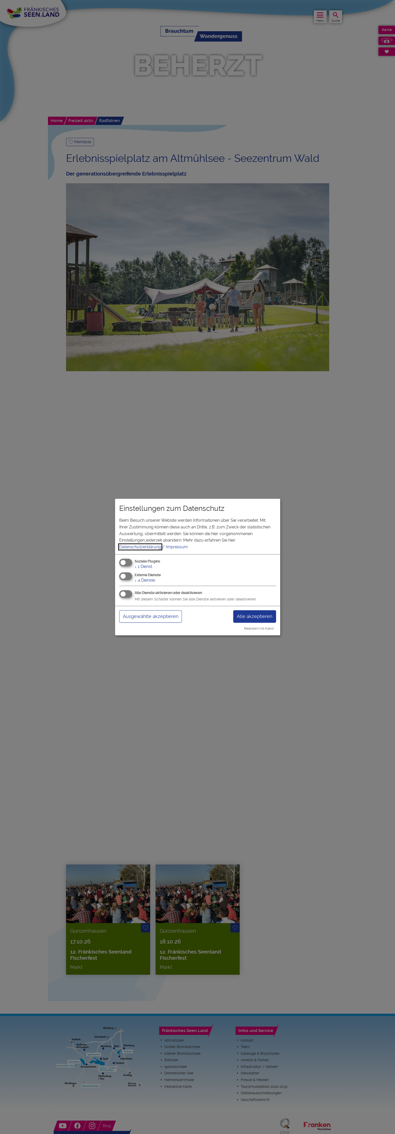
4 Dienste (145, 580)
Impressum (177, 546)
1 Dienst (143, 566)
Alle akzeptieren (254, 616)
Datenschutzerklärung (140, 546)
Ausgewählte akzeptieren (150, 616)
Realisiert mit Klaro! (259, 628)
